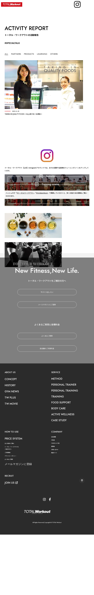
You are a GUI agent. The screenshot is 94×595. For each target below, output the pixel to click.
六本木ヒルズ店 (55, 503)
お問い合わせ (55, 510)
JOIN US (11, 543)
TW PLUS (11, 458)
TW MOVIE (12, 464)
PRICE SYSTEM (14, 499)
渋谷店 (53, 500)
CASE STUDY (59, 480)
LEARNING (44, 54)
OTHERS (57, 54)
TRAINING (57, 457)
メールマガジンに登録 (19, 524)
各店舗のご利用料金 (47, 409)
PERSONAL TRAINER (64, 445)
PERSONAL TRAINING (65, 451)
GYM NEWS (12, 452)
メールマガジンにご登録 (47, 365)
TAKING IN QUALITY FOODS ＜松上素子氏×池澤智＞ (23, 114)
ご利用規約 (8, 512)
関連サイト (54, 513)
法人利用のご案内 (10, 503)
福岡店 (53, 506)
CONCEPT (11, 439)
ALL (6, 54)
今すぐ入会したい (47, 352)
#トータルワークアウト (25, 242)
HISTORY (10, 445)
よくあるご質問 (47, 396)
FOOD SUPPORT (61, 463)
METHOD (57, 439)
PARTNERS (16, 54)
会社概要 (53, 497)
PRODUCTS (30, 54)
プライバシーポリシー (11, 516)
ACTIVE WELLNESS (63, 474)
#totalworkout (42, 242)
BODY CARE (58, 469)
